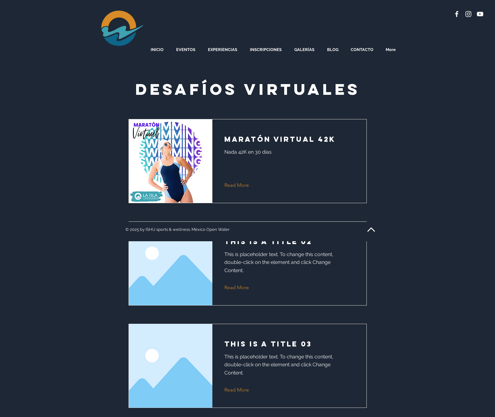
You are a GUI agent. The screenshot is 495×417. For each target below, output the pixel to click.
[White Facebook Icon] (457, 14)
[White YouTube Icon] (480, 14)
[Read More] (241, 185)
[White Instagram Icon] (468, 14)
